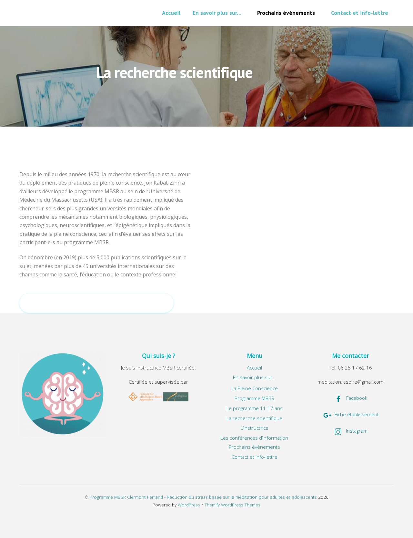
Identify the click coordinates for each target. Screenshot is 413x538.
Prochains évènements (286, 12)
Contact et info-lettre (359, 12)
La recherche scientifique (254, 418)
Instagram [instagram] (350, 431)
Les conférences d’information (254, 438)
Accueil (171, 12)
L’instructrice (254, 428)
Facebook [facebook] (349, 398)
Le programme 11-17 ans (255, 408)
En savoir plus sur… (217, 12)
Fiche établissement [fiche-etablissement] (349, 414)
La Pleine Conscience (254, 388)
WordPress (189, 505)
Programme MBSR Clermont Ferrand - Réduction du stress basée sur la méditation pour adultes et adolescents (203, 497)
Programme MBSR (254, 398)
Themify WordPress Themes (232, 505)
